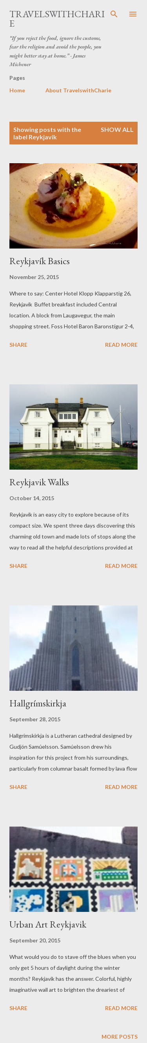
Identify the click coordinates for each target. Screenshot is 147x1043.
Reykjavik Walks (39, 482)
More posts (120, 1036)
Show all (117, 129)
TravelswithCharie (57, 18)
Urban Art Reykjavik (47, 924)
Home (17, 90)
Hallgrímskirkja (37, 703)
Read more (121, 344)
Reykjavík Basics (39, 261)
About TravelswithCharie (78, 90)
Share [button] (18, 344)
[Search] (114, 14)
